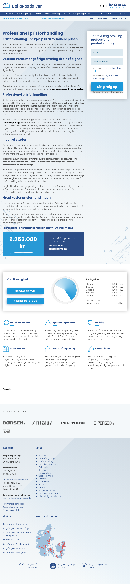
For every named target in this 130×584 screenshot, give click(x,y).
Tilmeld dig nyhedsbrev (50, 496)
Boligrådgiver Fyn (11, 539)
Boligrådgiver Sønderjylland (16, 544)
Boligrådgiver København (15, 524)
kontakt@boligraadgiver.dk (15, 479)
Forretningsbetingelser (13, 503)
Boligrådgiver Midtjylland (14, 548)
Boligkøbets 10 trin (47, 490)
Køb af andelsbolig (48, 464)
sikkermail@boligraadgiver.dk (17, 498)
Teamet (66, 13)
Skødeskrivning (52, 13)
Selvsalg (38, 13)
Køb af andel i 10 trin (48, 493)
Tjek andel (43, 467)
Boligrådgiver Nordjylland (15, 552)
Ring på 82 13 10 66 (25, 301)
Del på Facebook (119, 18)
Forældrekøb (45, 473)
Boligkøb (35, 18)
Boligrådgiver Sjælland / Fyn (16, 528)
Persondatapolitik (11, 510)
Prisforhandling (46, 461)
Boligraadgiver (9, 18)
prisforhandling (113, 68)
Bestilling (98, 13)
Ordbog (42, 487)
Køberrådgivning (23, 13)
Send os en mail (25, 291)
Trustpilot (103, 5)
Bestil (41, 484)
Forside (9, 13)
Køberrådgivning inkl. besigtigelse (66, 89)
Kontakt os (111, 13)
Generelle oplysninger (13, 507)
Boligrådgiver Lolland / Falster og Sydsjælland (17, 534)
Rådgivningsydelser (82, 13)
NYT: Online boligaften (99, 18)
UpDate (122, 13)
